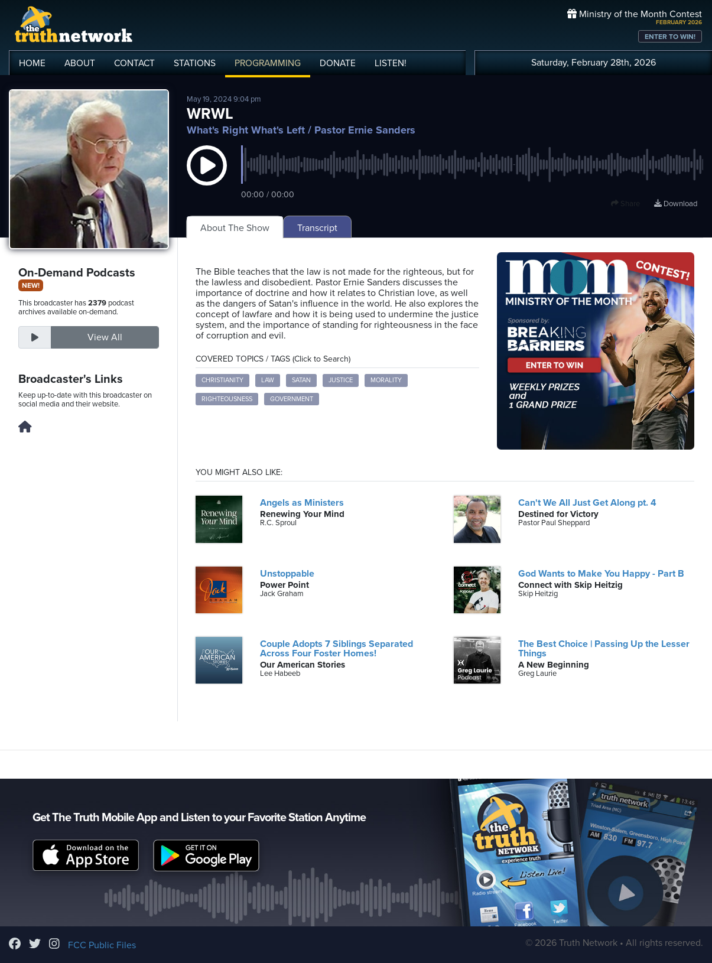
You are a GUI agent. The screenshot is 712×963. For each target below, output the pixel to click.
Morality (386, 380)
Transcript (317, 228)
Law (267, 380)
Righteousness (226, 399)
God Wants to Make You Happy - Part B (601, 574)
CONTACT (134, 63)
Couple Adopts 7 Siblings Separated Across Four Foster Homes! (336, 648)
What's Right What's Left (246, 129)
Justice (341, 380)
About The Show (234, 228)
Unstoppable (287, 574)
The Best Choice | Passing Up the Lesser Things (604, 648)
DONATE (338, 63)
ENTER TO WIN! (670, 36)
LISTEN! (391, 63)
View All (104, 337)
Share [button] (625, 204)
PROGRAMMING (268, 63)
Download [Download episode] (675, 204)
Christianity (222, 380)
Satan (301, 380)
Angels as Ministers (302, 503)
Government (291, 399)
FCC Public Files (102, 945)
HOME (32, 63)
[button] (207, 177)
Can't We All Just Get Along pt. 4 (587, 503)
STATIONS (195, 63)
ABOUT (79, 63)
